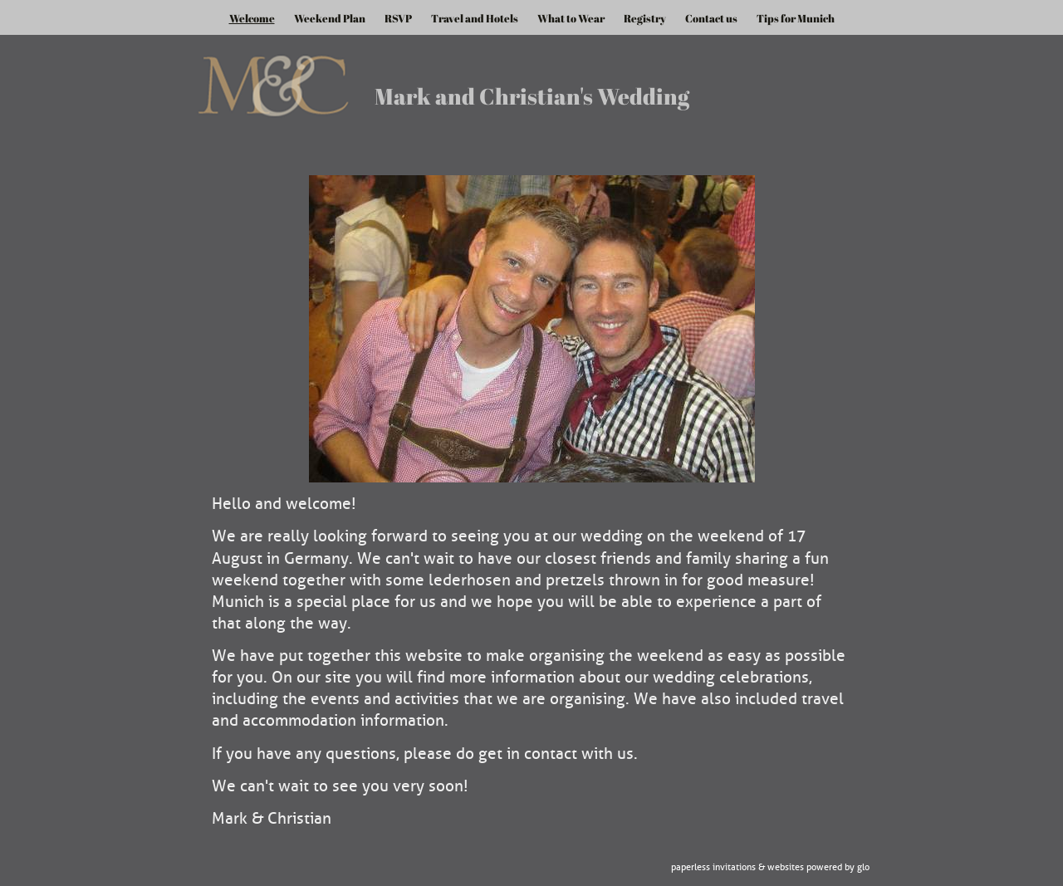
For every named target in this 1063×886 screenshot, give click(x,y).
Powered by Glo (838, 867)
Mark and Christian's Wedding (532, 96)
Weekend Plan (329, 18)
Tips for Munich (796, 18)
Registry (645, 18)
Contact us (711, 18)
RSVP (398, 18)
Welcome (252, 18)
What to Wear (571, 18)
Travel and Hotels (474, 18)
